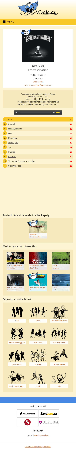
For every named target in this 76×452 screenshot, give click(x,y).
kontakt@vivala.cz (41, 435)
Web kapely (38, 81)
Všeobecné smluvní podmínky (38, 446)
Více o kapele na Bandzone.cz (38, 85)
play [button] (16, 112)
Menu (10, 21)
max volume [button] (54, 112)
